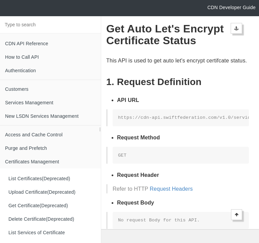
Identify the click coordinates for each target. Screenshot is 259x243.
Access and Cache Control (34, 134)
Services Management (29, 102)
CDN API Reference (26, 43)
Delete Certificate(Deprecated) (41, 219)
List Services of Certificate (36, 232)
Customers (16, 89)
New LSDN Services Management (42, 116)
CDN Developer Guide (231, 7)
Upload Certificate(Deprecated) (42, 192)
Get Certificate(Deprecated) (38, 205)
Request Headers (171, 189)
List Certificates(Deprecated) (39, 178)
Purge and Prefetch (26, 148)
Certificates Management (32, 161)
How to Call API (22, 57)
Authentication (20, 70)
